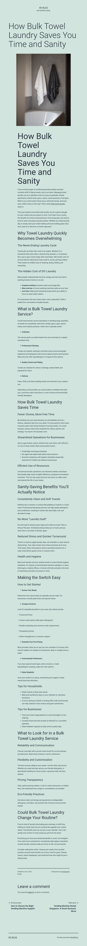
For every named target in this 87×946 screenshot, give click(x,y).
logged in (30, 892)
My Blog (43, 8)
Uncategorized (65, 871)
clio (20, 874)
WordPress (74, 937)
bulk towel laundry (58, 204)
